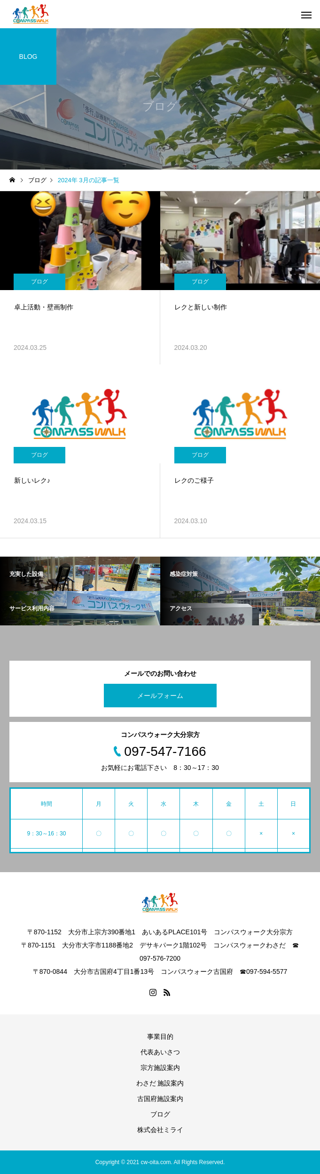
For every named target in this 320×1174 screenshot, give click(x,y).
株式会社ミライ (160, 1130)
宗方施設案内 (160, 1067)
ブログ (39, 281)
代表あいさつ (160, 1052)
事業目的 (160, 1036)
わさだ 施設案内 (160, 1083)
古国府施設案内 (160, 1098)
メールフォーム (160, 695)
